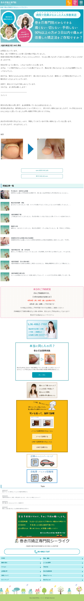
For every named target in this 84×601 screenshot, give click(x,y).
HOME (3, 558)
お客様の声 (4, 571)
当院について (5, 575)
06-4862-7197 (42, 551)
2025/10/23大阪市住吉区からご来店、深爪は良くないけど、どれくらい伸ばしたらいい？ (21, 496)
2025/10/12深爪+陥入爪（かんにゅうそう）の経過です (13, 502)
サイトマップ (5, 579)
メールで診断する (42, 436)
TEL (69, 3)
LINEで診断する (41, 447)
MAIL (75, 3)
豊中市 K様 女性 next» (42, 176)
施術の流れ (4, 562)
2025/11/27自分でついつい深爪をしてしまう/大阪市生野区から (15, 491)
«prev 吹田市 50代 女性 (42, 170)
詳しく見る (42, 375)
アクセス (3, 567)
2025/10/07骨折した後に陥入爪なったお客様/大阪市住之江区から (15, 508)
